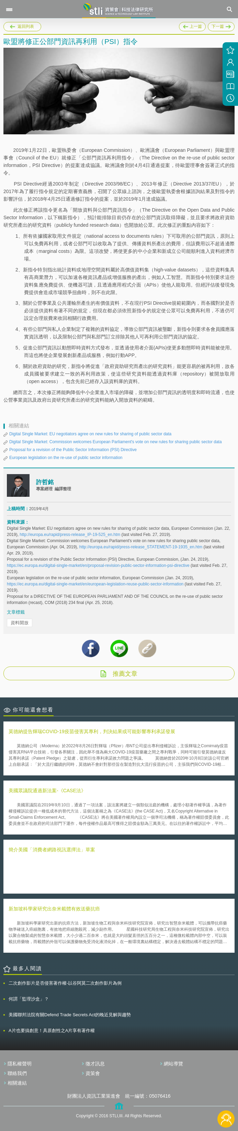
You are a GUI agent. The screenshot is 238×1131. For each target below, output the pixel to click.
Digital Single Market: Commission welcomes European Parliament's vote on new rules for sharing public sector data (115, 441)
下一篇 (221, 25)
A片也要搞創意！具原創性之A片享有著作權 (52, 1030)
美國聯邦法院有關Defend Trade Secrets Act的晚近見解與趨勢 (70, 1014)
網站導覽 (173, 1063)
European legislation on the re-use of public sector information (66, 457)
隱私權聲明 (20, 1063)
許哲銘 (45, 482)
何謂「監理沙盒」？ (29, 998)
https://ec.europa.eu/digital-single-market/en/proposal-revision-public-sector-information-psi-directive (99, 565)
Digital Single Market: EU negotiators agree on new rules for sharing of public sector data (90, 434)
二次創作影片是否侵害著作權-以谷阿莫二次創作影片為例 (65, 983)
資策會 (93, 1073)
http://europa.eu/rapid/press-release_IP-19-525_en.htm (70, 534)
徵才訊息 (95, 1063)
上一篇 (192, 25)
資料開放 (20, 622)
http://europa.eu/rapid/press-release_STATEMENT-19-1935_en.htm (141, 547)
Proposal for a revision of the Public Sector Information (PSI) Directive (73, 449)
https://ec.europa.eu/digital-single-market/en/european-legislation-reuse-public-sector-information (96, 584)
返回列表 (26, 26)
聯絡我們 (17, 1073)
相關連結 (17, 1083)
